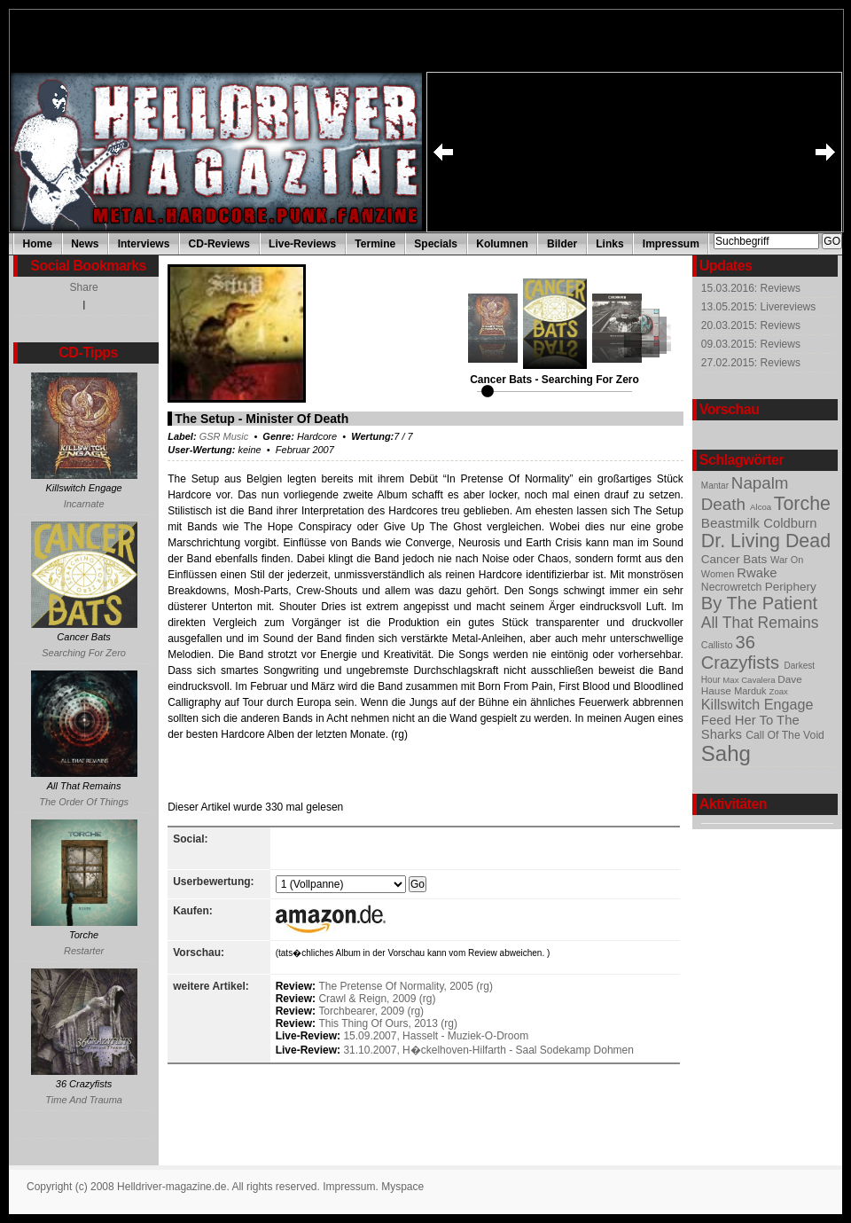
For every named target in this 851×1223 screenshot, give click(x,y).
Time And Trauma (83, 1099)
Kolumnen (502, 244)
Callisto (718, 644)
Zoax (778, 691)
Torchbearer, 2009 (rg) (371, 1011)
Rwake (757, 573)
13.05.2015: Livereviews (758, 307)
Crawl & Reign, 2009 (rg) (376, 998)
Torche (802, 503)
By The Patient (759, 603)
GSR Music (224, 436)
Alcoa (762, 507)
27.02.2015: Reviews (750, 363)
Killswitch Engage (757, 704)
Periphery (790, 586)
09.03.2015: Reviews (750, 344)
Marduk (751, 691)
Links (609, 244)
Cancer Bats (735, 559)
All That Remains (760, 622)
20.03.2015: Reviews (750, 325)
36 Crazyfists (743, 652)
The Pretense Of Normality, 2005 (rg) (405, 986)
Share (84, 287)
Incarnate (84, 503)
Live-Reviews (302, 244)
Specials (435, 244)
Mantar (716, 485)
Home (37, 244)
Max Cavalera (749, 680)
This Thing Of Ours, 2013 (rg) (387, 1023)
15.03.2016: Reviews (750, 288)
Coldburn (789, 523)
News (84, 244)
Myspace (402, 1186)
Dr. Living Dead (766, 541)
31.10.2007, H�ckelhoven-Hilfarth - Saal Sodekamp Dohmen (488, 1050)
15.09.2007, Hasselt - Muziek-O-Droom (435, 1036)
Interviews (144, 244)
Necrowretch (733, 587)
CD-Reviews (219, 244)
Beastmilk (732, 522)
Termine (375, 244)
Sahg (726, 753)
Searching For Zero (84, 652)
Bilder (562, 244)
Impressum (671, 244)
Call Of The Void (785, 735)
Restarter (84, 950)
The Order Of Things (84, 801)
